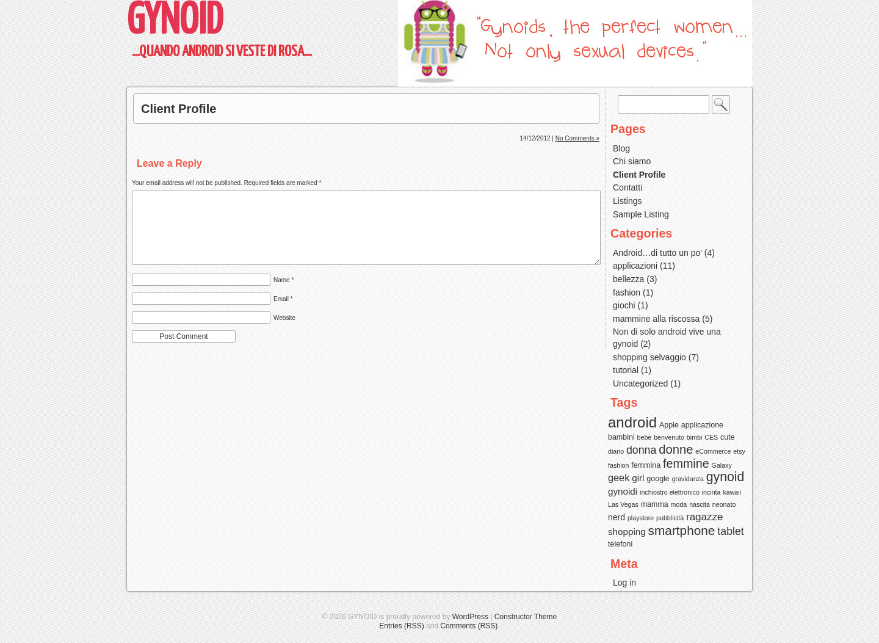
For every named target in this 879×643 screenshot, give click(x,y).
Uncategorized (640, 383)
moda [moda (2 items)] (679, 504)
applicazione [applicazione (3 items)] (702, 425)
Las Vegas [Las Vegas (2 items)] (623, 504)
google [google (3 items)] (657, 478)
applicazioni (635, 266)
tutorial (625, 370)
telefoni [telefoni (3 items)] (620, 544)
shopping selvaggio (649, 357)
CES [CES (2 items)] (711, 437)
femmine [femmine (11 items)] (686, 463)
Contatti (627, 187)
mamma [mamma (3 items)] (654, 504)
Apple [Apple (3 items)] (669, 425)
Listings (627, 201)
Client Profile (178, 108)
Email (283, 299)
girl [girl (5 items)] (638, 478)
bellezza (628, 279)
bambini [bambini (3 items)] (621, 437)
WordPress (470, 616)
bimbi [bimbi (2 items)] (694, 437)
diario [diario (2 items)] (616, 451)
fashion (626, 292)
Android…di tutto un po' (657, 253)
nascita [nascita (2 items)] (699, 504)
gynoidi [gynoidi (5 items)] (622, 491)
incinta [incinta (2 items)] (711, 492)
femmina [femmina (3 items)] (645, 465)
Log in (624, 582)
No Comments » (577, 138)
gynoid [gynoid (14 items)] (725, 477)
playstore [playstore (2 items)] (641, 517)
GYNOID (175, 21)
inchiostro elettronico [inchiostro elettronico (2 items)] (670, 492)
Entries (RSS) (401, 626)
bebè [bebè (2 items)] (644, 437)
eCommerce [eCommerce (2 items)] (713, 451)
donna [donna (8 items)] (641, 450)
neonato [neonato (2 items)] (724, 504)
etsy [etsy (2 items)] (739, 451)
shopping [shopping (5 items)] (627, 531)
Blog (621, 148)
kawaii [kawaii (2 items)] (732, 492)
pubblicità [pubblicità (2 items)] (670, 517)
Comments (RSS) (468, 626)
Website (284, 317)
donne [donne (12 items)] (676, 449)
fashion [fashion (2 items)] (618, 465)
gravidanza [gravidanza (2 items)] (688, 478)
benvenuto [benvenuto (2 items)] (669, 437)
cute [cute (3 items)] (727, 437)
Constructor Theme (525, 616)
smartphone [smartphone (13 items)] (681, 530)
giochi (624, 305)
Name (283, 280)
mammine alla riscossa (656, 319)
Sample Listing (641, 214)
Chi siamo (632, 161)
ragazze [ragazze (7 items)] (704, 517)
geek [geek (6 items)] (618, 477)
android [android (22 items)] (632, 422)
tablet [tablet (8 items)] (730, 531)
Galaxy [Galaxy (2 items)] (722, 465)
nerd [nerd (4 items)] (616, 517)
